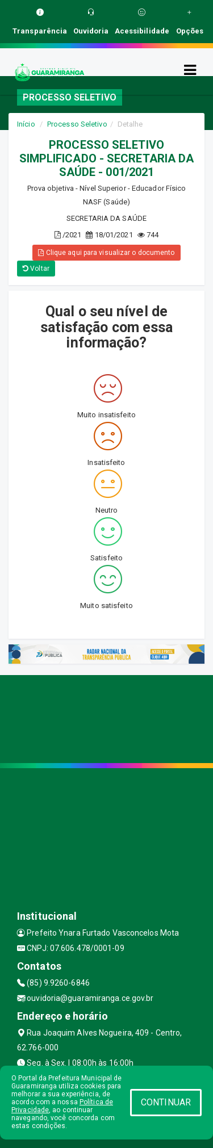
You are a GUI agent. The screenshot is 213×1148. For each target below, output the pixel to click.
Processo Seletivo (77, 124)
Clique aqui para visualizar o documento (106, 253)
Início (26, 124)
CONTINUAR (166, 1102)
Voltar (36, 269)
